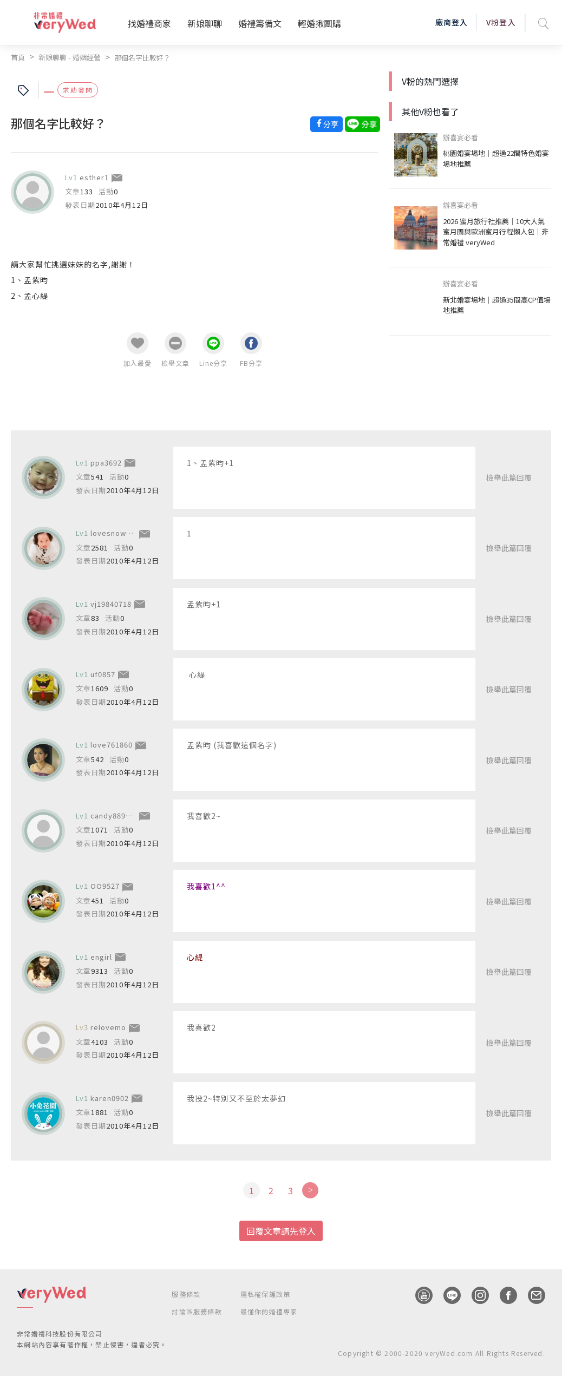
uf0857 (102, 674)
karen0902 (109, 1098)
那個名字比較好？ (142, 58)
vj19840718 (111, 603)
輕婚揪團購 (319, 23)
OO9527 (105, 886)
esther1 (94, 177)
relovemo (108, 1027)
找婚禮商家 (149, 23)
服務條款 (186, 1294)
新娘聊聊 (204, 23)
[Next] (310, 1190)
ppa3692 (106, 462)
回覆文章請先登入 (281, 1230)
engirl (101, 957)
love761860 (111, 744)
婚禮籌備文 (260, 23)
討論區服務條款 (196, 1311)
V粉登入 (500, 22)
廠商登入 (451, 22)
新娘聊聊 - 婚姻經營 (69, 57)
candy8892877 (116, 815)
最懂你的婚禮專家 (269, 1311)
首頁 (18, 57)
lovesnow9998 (116, 533)
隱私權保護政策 (265, 1294)
